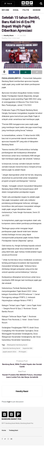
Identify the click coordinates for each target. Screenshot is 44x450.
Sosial (16, 10)
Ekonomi (36, 10)
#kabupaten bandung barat (17, 345)
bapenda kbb (27, 348)
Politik (26, 10)
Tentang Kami (13, 435)
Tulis (8, 3)
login (9, 406)
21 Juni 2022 (21, 35)
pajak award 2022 (9, 352)
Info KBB (5, 10)
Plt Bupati (22, 352)
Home (4, 435)
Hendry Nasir (9, 35)
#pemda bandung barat (11, 348)
